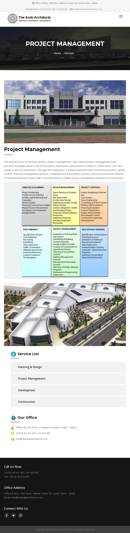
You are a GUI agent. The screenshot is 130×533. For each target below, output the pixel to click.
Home (57, 53)
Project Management (30, 379)
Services (69, 53)
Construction (24, 402)
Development (24, 390)
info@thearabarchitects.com (87, 9)
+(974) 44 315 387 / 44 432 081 (53, 9)
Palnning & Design (28, 367)
